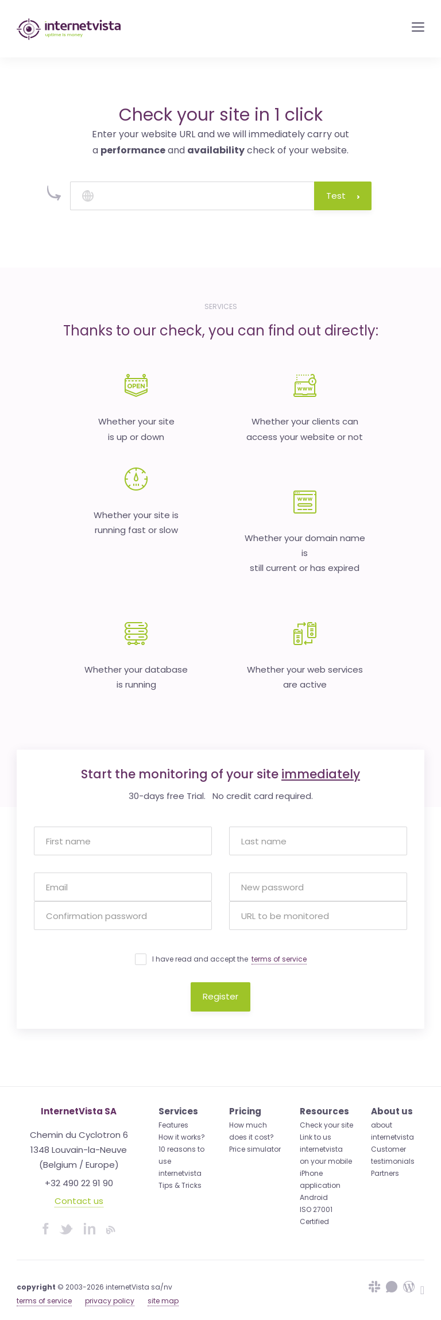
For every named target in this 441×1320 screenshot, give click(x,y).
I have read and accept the (229, 959)
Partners (385, 1173)
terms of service (279, 959)
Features (173, 1125)
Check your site (326, 1125)
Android (314, 1197)
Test (342, 196)
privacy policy (109, 1301)
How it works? (181, 1137)
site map (163, 1301)
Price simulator (255, 1149)
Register (220, 996)
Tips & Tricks (180, 1185)
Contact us (79, 1201)
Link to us (315, 1137)
